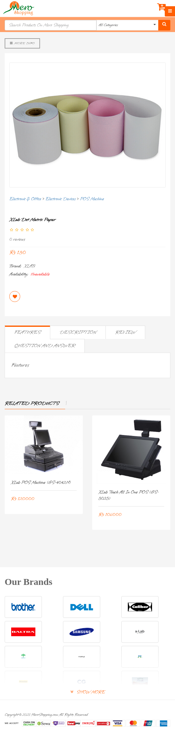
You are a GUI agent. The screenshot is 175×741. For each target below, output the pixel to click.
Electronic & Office (25, 199)
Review (125, 332)
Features (27, 332)
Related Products (32, 403)
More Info (22, 43)
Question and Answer (44, 345)
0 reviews (17, 240)
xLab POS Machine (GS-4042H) (40, 483)
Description (78, 332)
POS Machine (92, 199)
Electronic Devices (60, 199)
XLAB (29, 266)
